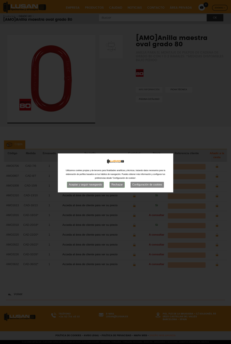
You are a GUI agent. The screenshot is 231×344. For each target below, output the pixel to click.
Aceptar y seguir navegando (85, 186)
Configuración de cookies (147, 186)
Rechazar (117, 186)
